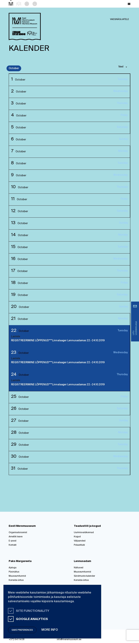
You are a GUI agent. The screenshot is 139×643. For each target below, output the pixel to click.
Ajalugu (12, 568)
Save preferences (22, 630)
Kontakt (12, 545)
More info (49, 629)
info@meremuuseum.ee (69, 639)
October (14, 68)
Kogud (77, 537)
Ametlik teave (15, 537)
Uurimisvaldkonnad (84, 532)
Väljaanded (79, 541)
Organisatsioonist (18, 532)
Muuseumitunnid (17, 576)
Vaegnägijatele (119, 19)
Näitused (78, 568)
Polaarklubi (79, 545)
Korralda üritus (16, 580)
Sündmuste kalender (84, 576)
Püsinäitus (14, 572)
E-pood (12, 541)
